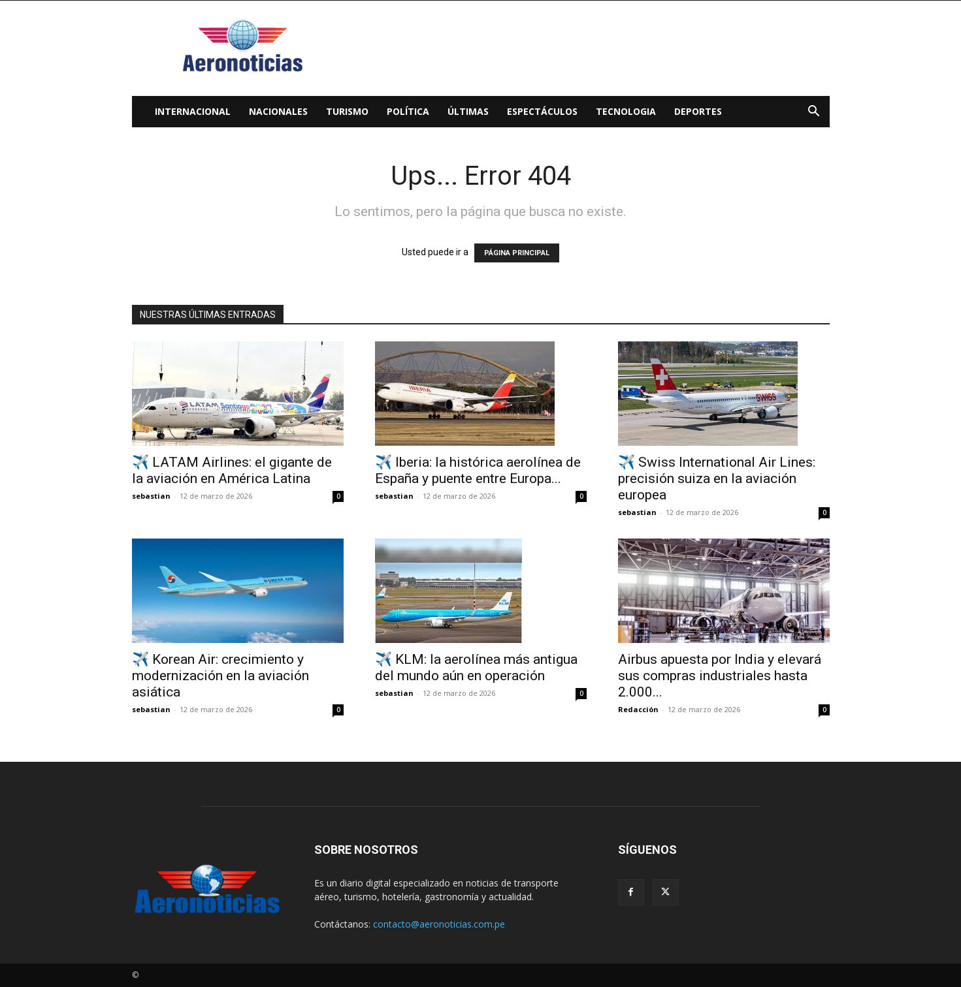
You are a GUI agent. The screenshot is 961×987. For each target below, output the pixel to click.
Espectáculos (542, 111)
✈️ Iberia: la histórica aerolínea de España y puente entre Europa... (478, 470)
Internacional (193, 111)
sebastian (151, 496)
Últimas (468, 111)
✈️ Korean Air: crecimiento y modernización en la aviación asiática (220, 675)
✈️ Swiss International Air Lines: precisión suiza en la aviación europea (716, 478)
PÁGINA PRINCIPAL (516, 253)
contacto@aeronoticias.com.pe (439, 924)
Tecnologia (626, 111)
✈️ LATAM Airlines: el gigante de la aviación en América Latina (232, 470)
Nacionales (278, 111)
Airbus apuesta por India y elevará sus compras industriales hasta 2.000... (719, 675)
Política (408, 111)
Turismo (347, 111)
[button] (814, 112)
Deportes (698, 111)
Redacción (638, 709)
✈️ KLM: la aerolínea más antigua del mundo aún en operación (476, 667)
